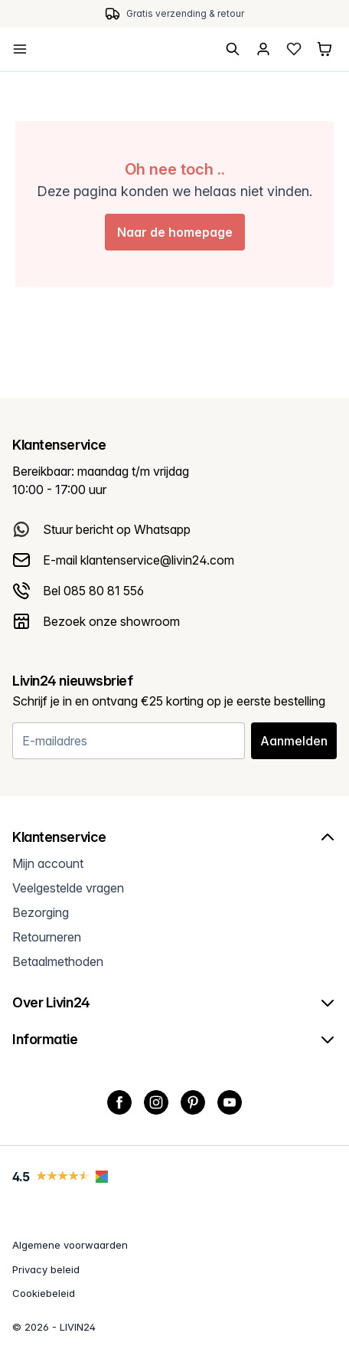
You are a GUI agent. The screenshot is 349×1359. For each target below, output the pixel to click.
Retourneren (46, 937)
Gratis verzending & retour (185, 13)
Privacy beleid (46, 1269)
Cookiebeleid (43, 1293)
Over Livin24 (174, 1003)
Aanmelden (294, 740)
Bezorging (40, 912)
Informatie (174, 1039)
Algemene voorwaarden (70, 1245)
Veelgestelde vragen (68, 888)
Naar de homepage (175, 232)
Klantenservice (174, 837)
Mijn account (47, 863)
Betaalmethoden (57, 961)
